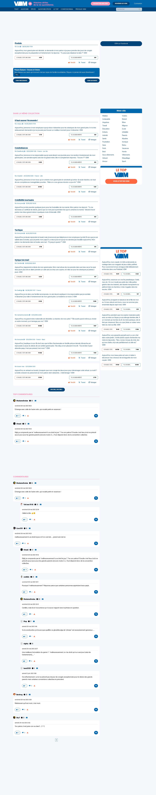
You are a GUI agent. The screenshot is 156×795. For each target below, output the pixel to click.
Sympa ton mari (22, 260)
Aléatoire (25, 9)
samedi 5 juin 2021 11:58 (29, 673)
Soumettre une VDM (100, 3)
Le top (55, 9)
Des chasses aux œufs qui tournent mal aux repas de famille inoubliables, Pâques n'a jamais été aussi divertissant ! (54, 72)
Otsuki (19, 424)
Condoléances (21, 148)
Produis (18, 43)
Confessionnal (67, 9)
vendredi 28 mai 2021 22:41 (30, 604)
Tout (16, 9)
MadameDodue (22, 401)
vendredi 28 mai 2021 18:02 (23, 406)
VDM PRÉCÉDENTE (21, 80)
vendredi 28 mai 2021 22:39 (30, 509)
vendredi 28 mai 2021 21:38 (23, 700)
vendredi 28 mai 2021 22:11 (30, 582)
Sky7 (18, 718)
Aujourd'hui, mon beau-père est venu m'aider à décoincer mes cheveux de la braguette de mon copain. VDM (119, 358)
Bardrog (19, 695)
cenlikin (27, 577)
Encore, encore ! (56, 389)
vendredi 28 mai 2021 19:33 (23, 533)
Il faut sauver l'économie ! (26, 121)
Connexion (138, 3)
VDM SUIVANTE (92, 80)
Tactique (19, 230)
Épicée (33, 9)
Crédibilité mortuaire (24, 200)
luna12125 (27, 668)
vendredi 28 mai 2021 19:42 (23, 429)
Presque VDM (81, 9)
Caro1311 (19, 528)
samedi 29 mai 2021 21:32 (22, 723)
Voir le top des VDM (121, 181)
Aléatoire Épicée (44, 9)
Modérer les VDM (121, 3)
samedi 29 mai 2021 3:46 (29, 626)
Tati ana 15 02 (29, 504)
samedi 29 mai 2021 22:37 (30, 649)
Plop (25, 621)
